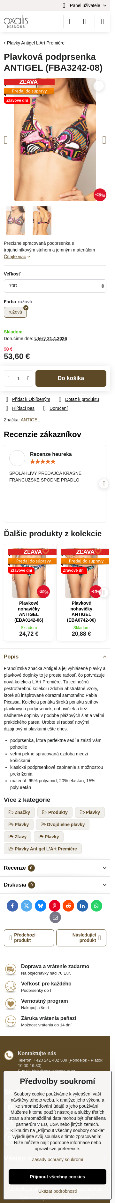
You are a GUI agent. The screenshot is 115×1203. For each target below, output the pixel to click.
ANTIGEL (30, 419)
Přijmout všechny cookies (57, 1176)
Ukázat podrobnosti (57, 1191)
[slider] (43, 461)
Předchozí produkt (23, 937)
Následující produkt (87, 937)
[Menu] (102, 21)
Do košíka (71, 378)
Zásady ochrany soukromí (57, 1159)
